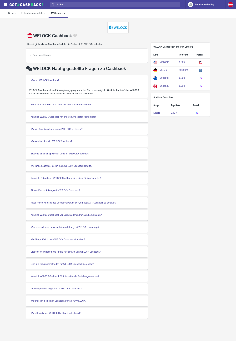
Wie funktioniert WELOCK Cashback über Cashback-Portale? (61, 104)
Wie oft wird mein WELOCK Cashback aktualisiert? (56, 313)
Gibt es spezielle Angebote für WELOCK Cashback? (56, 288)
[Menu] (5, 4)
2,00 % (174, 113)
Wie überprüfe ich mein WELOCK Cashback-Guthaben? (58, 239)
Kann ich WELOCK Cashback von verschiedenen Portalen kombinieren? (66, 215)
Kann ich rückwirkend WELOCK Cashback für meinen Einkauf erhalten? (66, 178)
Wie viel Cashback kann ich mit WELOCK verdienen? (57, 129)
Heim (12, 13)
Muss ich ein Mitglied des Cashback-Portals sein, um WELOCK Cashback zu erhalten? (73, 202)
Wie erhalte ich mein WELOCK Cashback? (51, 141)
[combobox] (114, 4)
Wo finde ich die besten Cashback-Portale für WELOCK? (58, 301)
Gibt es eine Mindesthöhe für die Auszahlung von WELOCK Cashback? (66, 251)
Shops (58, 13)
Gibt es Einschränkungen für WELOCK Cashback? (55, 190)
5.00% (182, 62)
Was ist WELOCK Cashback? (45, 80)
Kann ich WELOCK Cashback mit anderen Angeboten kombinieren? (64, 117)
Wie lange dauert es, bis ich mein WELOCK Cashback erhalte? (61, 166)
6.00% (182, 78)
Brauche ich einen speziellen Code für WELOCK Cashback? (60, 153)
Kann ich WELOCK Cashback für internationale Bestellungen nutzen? (65, 276)
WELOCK (164, 62)
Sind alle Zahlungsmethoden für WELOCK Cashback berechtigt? (62, 264)
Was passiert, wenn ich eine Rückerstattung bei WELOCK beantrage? (65, 227)
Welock (163, 70)
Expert (156, 113)
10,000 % (183, 70)
